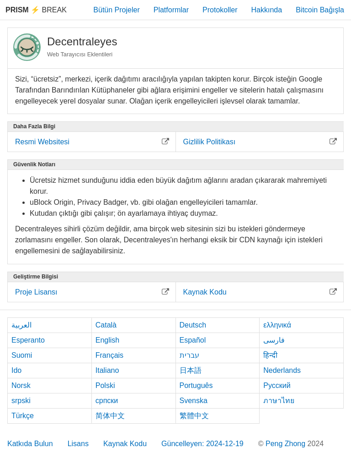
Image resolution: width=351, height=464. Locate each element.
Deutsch (193, 325)
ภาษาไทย (278, 400)
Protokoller (219, 10)
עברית (189, 355)
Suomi (21, 355)
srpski (21, 400)
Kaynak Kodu (125, 444)
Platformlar (171, 10)
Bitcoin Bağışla (320, 10)
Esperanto (28, 340)
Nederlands (282, 370)
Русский (276, 385)
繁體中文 (194, 416)
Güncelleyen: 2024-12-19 (202, 444)
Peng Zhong (287, 444)
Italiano (107, 370)
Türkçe (22, 416)
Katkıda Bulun (30, 444)
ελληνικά (277, 325)
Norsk (21, 385)
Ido (16, 370)
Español (193, 340)
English (107, 340)
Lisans (78, 444)
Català (106, 325)
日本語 (191, 370)
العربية (21, 325)
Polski (105, 385)
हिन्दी (270, 355)
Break (36, 10)
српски (107, 400)
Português (196, 385)
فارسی (274, 340)
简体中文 (110, 416)
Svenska (193, 400)
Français (109, 355)
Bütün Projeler (116, 10)
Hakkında (266, 10)
